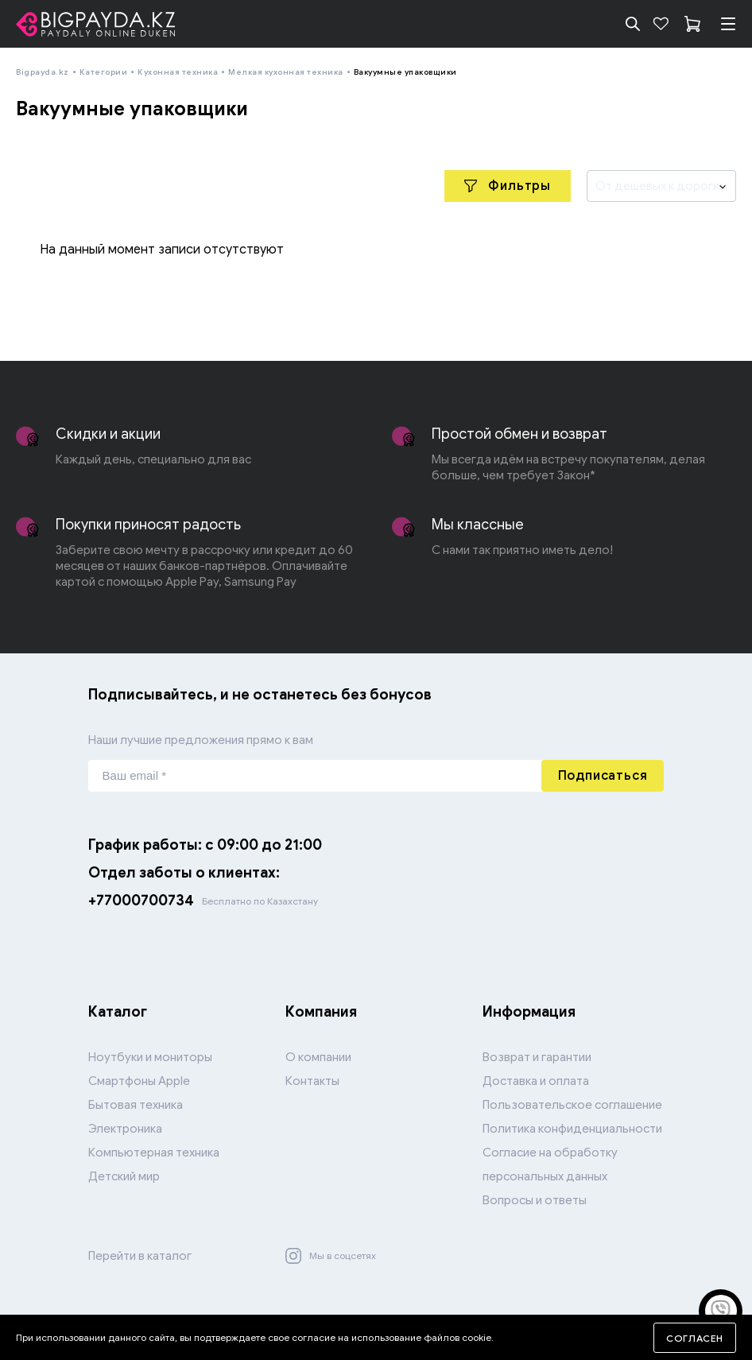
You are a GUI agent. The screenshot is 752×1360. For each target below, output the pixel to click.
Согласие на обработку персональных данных (550, 1164)
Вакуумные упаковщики (405, 72)
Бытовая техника (135, 1105)
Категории (103, 72)
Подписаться (603, 776)
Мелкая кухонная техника (285, 72)
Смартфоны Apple (139, 1081)
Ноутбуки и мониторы (150, 1057)
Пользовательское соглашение (572, 1105)
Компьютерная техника (153, 1152)
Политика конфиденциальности (572, 1129)
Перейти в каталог (140, 1256)
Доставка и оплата (536, 1081)
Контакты (312, 1081)
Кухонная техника (178, 72)
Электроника (125, 1129)
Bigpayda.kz (42, 72)
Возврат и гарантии (537, 1057)
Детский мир (124, 1176)
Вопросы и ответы (535, 1200)
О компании (318, 1057)
